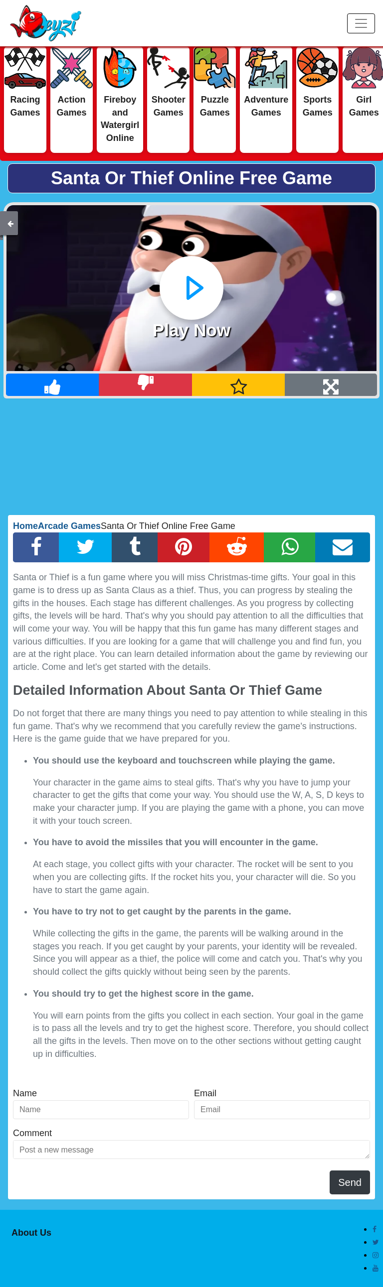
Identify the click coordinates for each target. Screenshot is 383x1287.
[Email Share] (342, 547)
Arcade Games (69, 526)
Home (25, 526)
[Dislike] (145, 385)
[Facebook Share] (36, 547)
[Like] (52, 385)
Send (350, 1182)
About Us (31, 1233)
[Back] (10, 223)
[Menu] (361, 23)
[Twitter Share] (85, 547)
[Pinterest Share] (183, 547)
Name (25, 1093)
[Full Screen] (331, 385)
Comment (32, 1133)
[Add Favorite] (238, 385)
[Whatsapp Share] (290, 547)
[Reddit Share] (236, 547)
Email (205, 1093)
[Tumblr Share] (135, 547)
